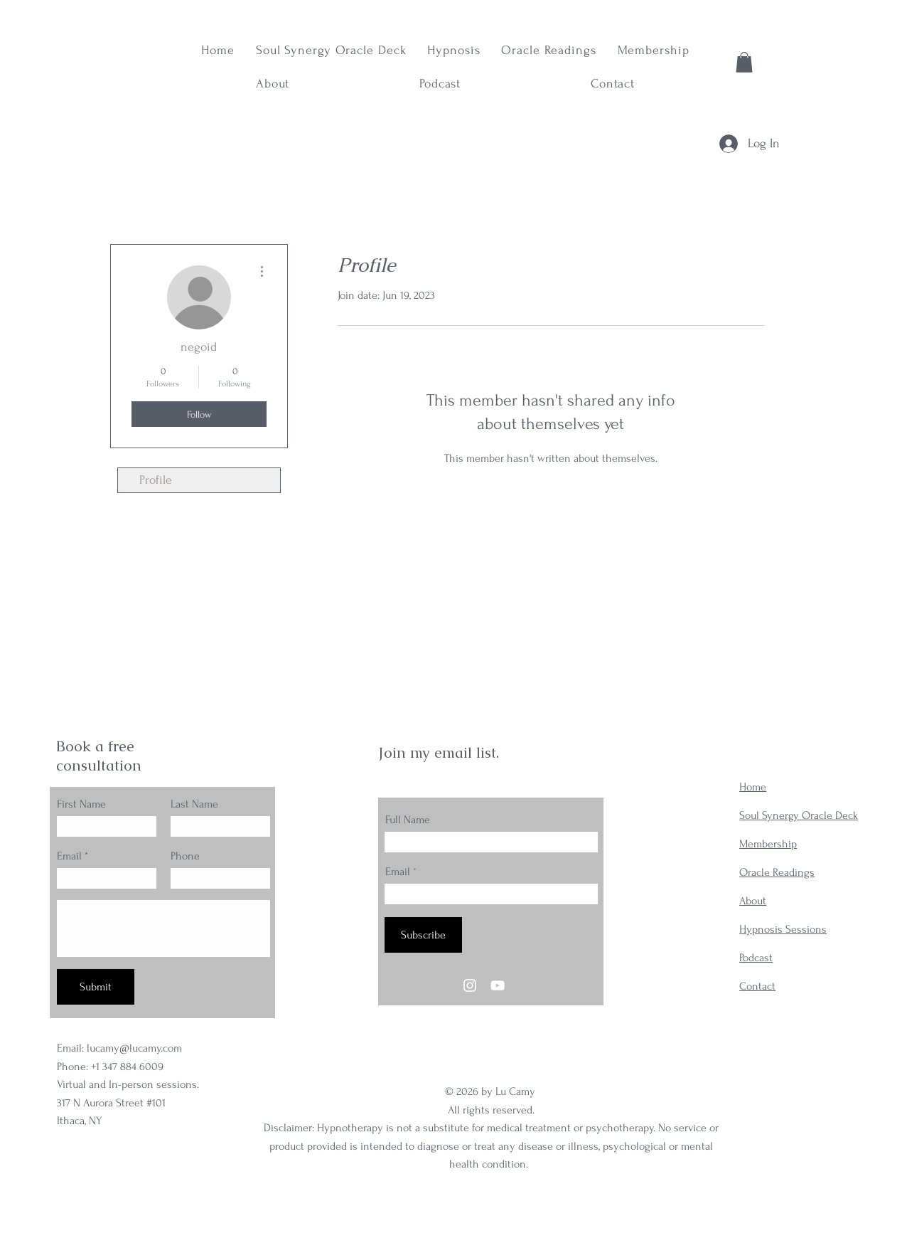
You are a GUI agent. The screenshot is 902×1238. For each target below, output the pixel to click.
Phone (185, 856)
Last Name (194, 804)
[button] (744, 62)
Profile (155, 480)
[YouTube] (497, 985)
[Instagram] (469, 985)
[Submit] (95, 987)
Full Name (407, 819)
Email (69, 856)
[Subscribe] (423, 935)
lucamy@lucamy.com (134, 1048)
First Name (81, 804)
